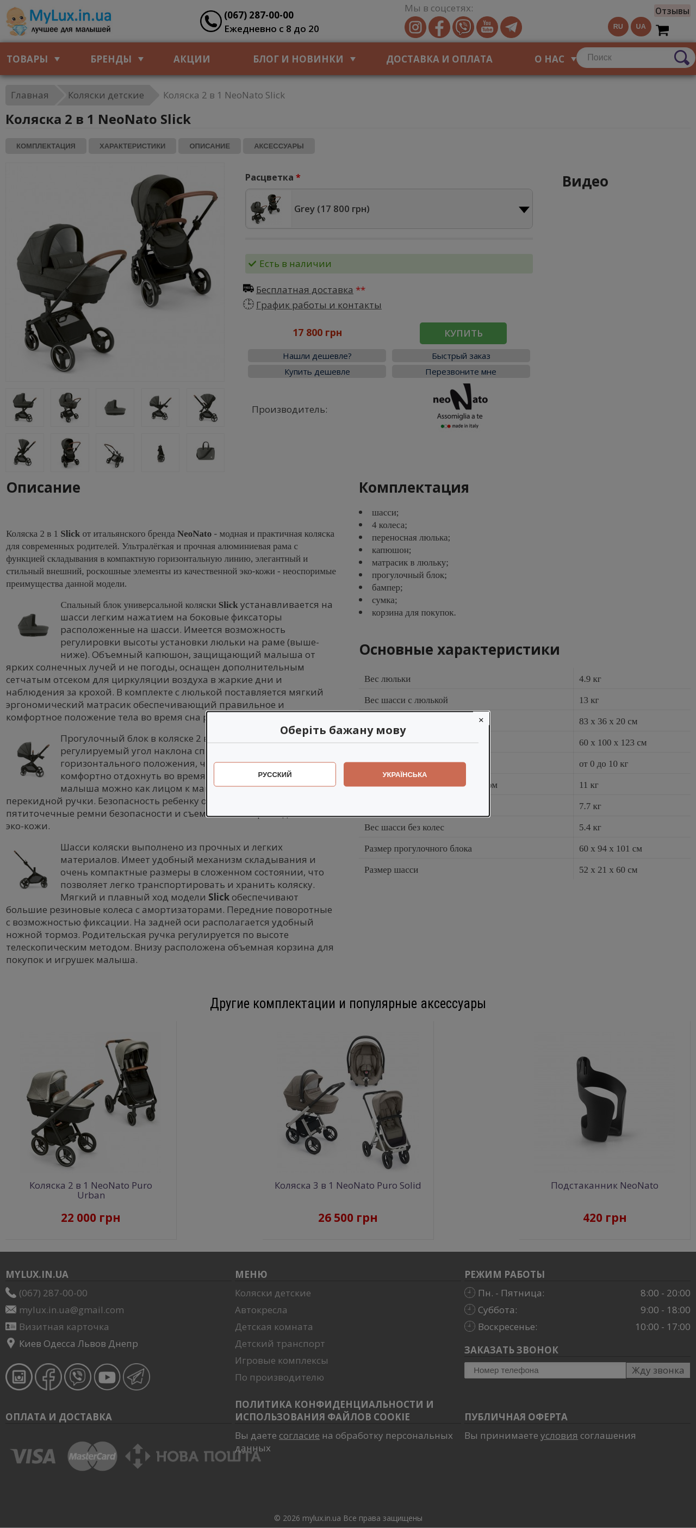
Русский (280, 775)
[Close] (486, 718)
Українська (410, 775)
